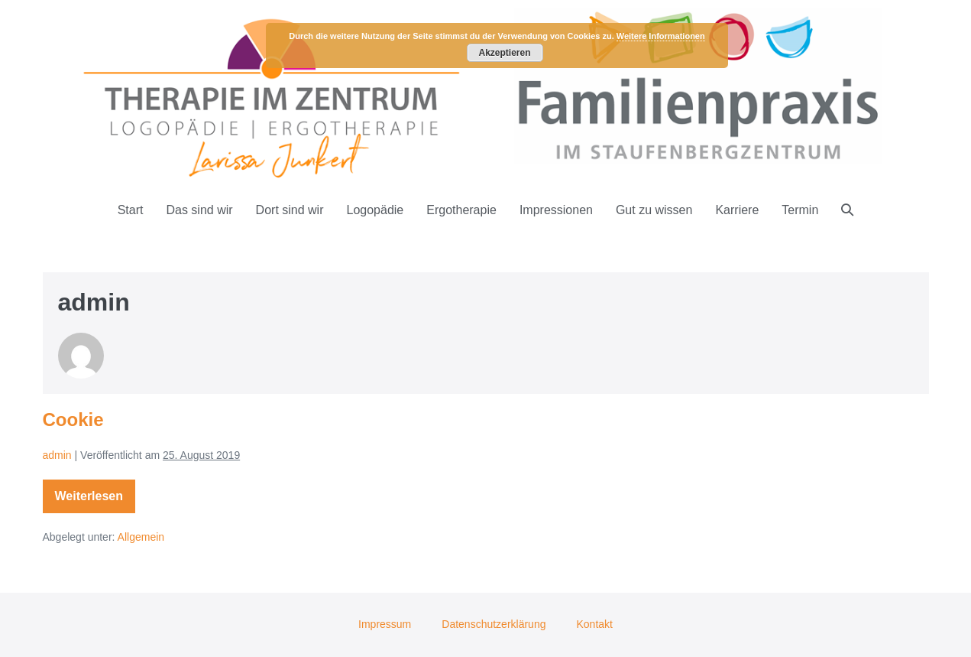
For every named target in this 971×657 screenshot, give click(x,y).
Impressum (384, 624)
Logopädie (375, 209)
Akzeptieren (504, 52)
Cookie (73, 419)
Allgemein (141, 537)
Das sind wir (199, 209)
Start (131, 209)
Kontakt (594, 624)
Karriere (737, 209)
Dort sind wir (290, 209)
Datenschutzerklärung (493, 624)
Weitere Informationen (661, 36)
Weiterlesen (92, 499)
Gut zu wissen (654, 209)
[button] (847, 210)
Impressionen (556, 209)
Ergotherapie (461, 209)
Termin (800, 209)
